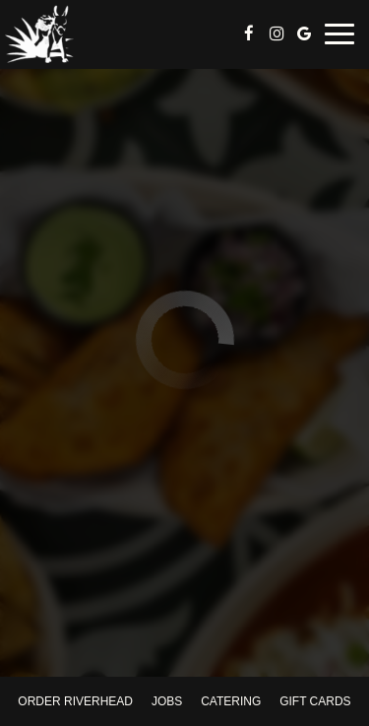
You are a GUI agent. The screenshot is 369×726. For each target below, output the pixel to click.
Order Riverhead (75, 701)
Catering (231, 701)
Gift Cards (314, 701)
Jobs (167, 701)
